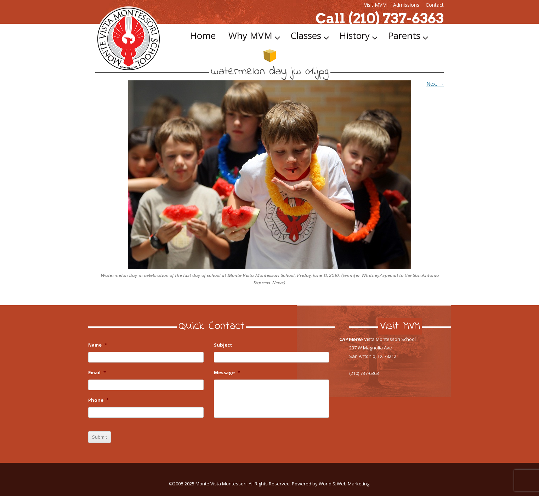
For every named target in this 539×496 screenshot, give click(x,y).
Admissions (406, 4)
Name (97, 345)
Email (97, 373)
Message (227, 373)
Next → (435, 83)
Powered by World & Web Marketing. (331, 483)
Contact (435, 4)
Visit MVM (375, 4)
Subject (223, 345)
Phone (98, 400)
